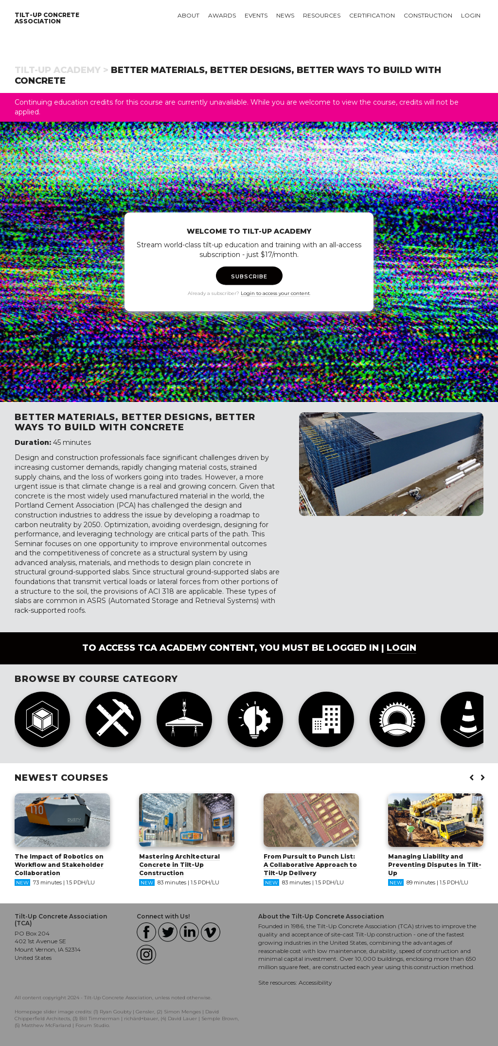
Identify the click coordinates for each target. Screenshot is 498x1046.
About (188, 15)
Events (256, 15)
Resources (321, 15)
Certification (372, 15)
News (285, 15)
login (401, 647)
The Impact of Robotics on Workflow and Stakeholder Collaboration (59, 865)
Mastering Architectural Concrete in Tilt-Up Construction (179, 865)
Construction (428, 15)
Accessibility (315, 982)
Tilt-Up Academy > (61, 70)
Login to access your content (275, 293)
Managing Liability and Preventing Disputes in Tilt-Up (434, 865)
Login (470, 15)
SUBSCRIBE (249, 276)
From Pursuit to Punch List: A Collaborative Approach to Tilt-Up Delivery (310, 865)
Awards (222, 15)
